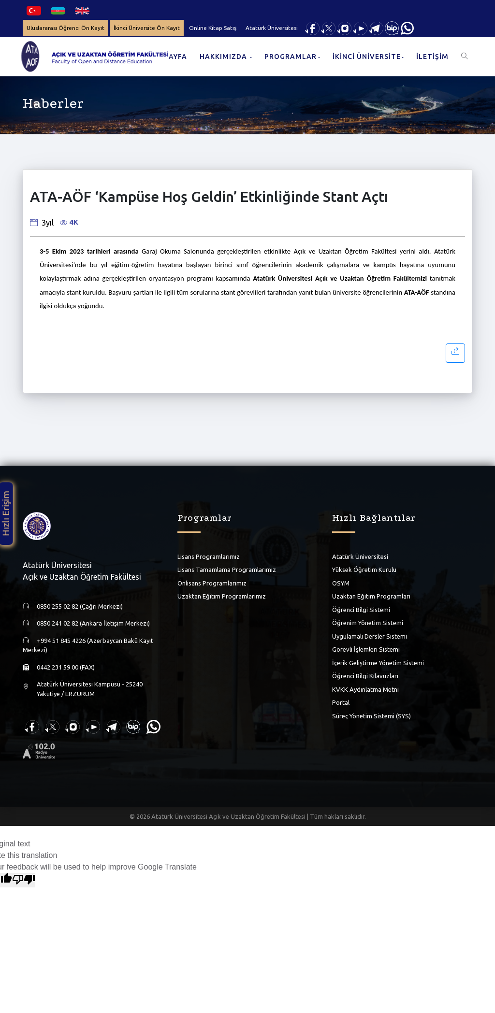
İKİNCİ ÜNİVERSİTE (367, 56)
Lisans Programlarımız (208, 556)
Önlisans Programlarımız (212, 583)
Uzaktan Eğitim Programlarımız (221, 596)
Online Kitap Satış (214, 28)
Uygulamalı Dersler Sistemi (369, 636)
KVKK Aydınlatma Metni (365, 689)
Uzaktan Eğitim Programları (371, 596)
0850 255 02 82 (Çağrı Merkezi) (80, 606)
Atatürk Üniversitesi (274, 28)
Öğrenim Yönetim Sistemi (367, 622)
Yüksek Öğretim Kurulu (364, 569)
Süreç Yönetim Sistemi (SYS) (371, 716)
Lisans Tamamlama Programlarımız (226, 569)
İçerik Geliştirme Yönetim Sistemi (378, 662)
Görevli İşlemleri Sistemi (366, 649)
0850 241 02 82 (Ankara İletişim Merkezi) (93, 623)
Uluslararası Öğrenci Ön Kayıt (66, 28)
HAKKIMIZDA (224, 56)
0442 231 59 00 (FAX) (66, 667)
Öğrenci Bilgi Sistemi (361, 609)
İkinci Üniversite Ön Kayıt (148, 28)
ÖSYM (340, 583)
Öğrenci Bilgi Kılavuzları (365, 675)
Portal (340, 702)
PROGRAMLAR (290, 56)
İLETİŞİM (432, 56)
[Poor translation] (23, 880)
